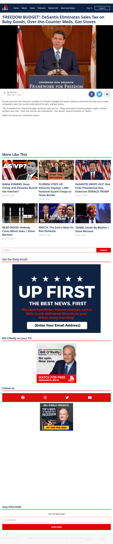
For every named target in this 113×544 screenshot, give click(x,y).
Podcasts (41, 8)
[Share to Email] (107, 94)
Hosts (32, 8)
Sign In (89, 8)
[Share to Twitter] (99, 94)
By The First (12, 92)
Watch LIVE (53, 8)
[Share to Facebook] (92, 94)
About (24, 8)
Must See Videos (68, 8)
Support (102, 8)
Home (16, 8)
